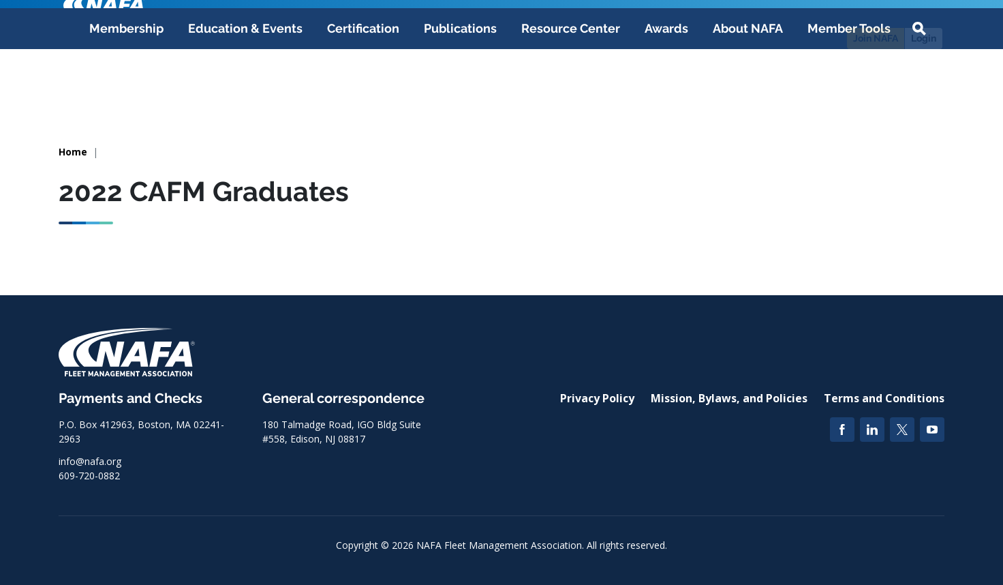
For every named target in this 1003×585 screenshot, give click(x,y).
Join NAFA (875, 38)
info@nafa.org (90, 461)
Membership (126, 96)
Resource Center (570, 96)
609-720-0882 (89, 475)
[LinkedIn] (872, 429)
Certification (363, 96)
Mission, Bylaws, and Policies (729, 398)
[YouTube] (932, 429)
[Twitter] (902, 429)
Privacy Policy (597, 398)
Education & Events (245, 96)
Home (73, 151)
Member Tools (849, 96)
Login (923, 38)
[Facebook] (842, 429)
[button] (919, 96)
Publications (460, 96)
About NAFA (748, 96)
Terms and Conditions (884, 398)
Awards (666, 96)
